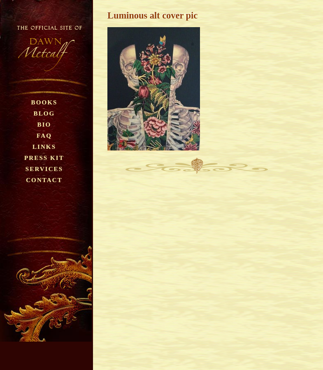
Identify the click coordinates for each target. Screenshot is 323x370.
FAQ (44, 135)
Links (44, 146)
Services (44, 168)
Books (44, 102)
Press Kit (44, 157)
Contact (44, 179)
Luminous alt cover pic (152, 15)
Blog (44, 113)
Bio (44, 124)
